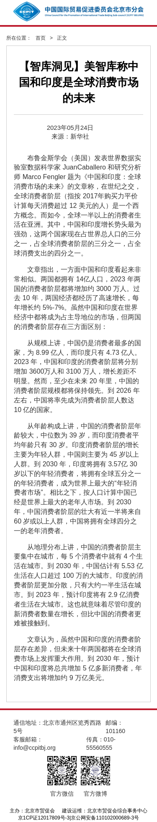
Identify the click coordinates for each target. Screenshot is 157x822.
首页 (41, 38)
